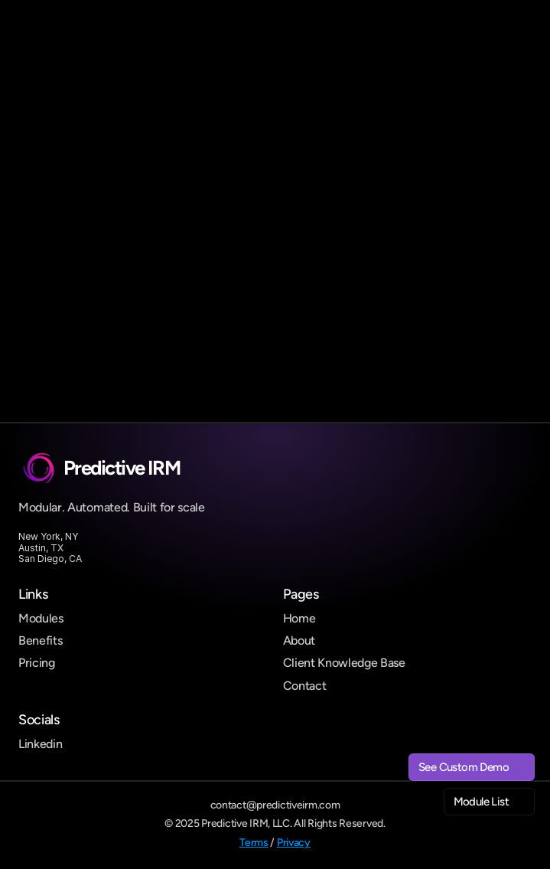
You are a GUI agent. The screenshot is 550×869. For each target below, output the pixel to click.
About (299, 640)
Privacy (294, 842)
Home (299, 618)
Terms (253, 842)
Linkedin (40, 744)
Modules (40, 618)
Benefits (40, 640)
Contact (305, 685)
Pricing (36, 662)
